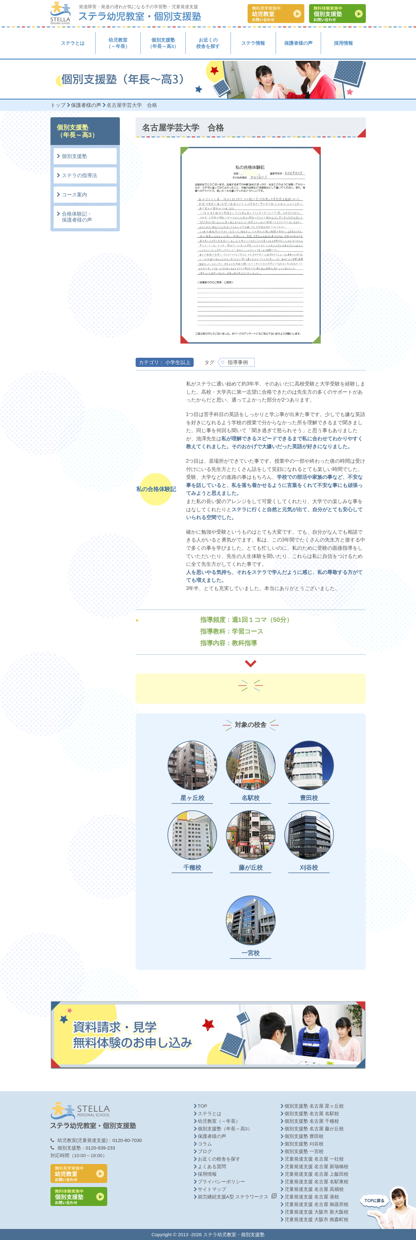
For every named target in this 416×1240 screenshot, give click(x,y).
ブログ (205, 1151)
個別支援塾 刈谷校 (304, 1143)
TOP (203, 1106)
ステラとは (73, 43)
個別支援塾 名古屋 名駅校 (311, 1113)
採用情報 (343, 43)
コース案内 (74, 194)
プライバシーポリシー (221, 1181)
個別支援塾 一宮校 (304, 1151)
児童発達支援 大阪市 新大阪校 (316, 1211)
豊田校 (309, 798)
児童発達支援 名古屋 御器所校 (316, 1204)
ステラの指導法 (79, 175)
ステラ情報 (253, 43)
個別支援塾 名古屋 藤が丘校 (314, 1128)
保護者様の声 (298, 43)
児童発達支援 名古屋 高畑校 (314, 1189)
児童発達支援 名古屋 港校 (311, 1196)
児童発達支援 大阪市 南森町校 (316, 1219)
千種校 (192, 867)
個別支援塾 (74, 156)
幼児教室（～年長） (118, 43)
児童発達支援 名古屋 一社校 (314, 1159)
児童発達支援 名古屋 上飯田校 (316, 1174)
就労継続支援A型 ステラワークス (233, 1196)
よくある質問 (212, 1166)
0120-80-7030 (127, 1140)
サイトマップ (212, 1189)
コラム (205, 1143)
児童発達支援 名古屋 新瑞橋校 (316, 1166)
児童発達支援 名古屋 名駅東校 (316, 1181)
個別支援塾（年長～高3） (163, 43)
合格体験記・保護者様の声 (77, 217)
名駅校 (251, 798)
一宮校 (251, 953)
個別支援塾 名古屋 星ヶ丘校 (314, 1106)
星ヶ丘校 (192, 798)
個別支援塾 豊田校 (304, 1136)
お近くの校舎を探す (208, 43)
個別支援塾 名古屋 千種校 (311, 1121)
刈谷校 (309, 867)
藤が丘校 (251, 867)
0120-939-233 (100, 1147)
